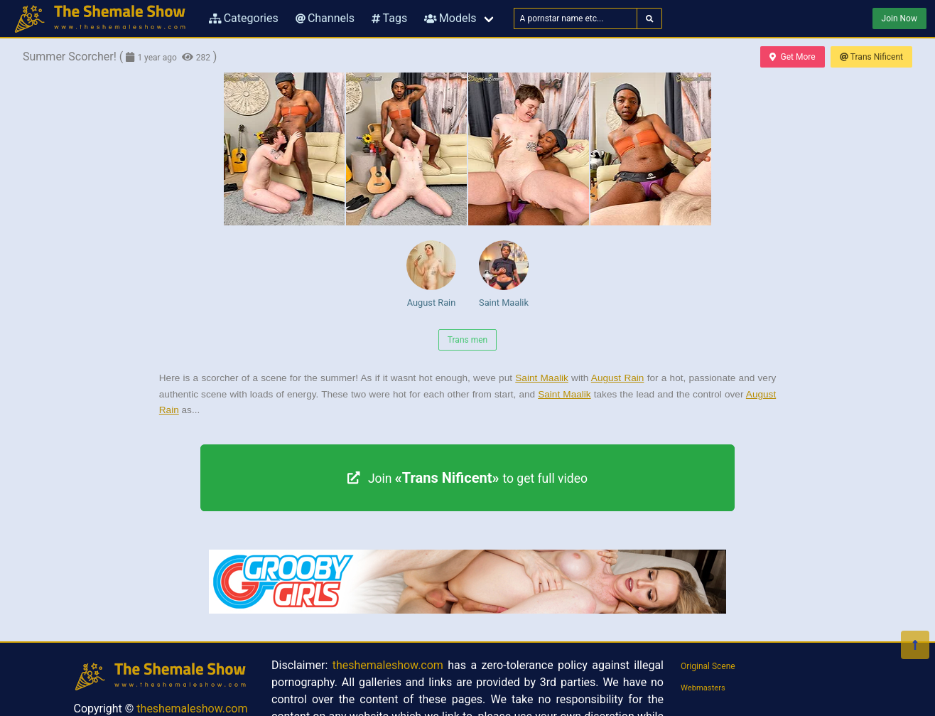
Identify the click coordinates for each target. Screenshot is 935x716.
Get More (792, 57)
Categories (244, 18)
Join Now (899, 18)
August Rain (431, 274)
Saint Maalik (504, 274)
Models (450, 18)
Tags (389, 18)
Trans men (467, 340)
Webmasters (703, 688)
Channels (325, 18)
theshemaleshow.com (191, 708)
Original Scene (708, 666)
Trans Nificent (871, 57)
